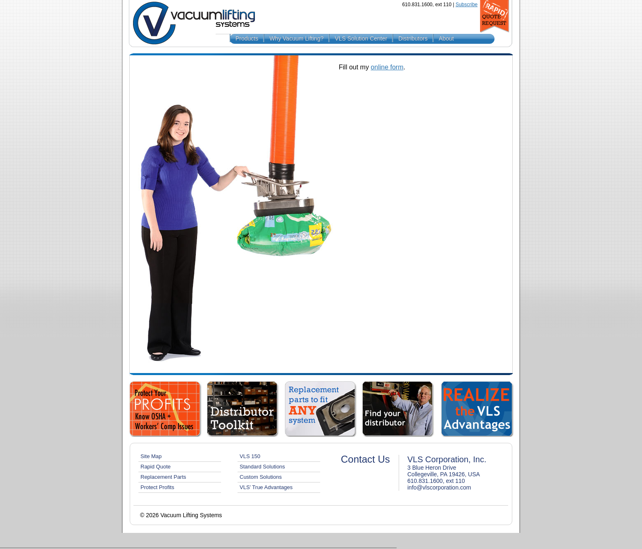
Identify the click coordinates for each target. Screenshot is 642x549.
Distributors (413, 38)
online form (387, 67)
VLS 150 (250, 456)
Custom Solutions (261, 477)
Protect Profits (157, 487)
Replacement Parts (163, 477)
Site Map (151, 456)
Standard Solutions (262, 466)
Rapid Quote (155, 466)
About (446, 38)
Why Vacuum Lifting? (296, 38)
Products (246, 38)
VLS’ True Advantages (266, 487)
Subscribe (467, 4)
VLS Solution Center (361, 38)
